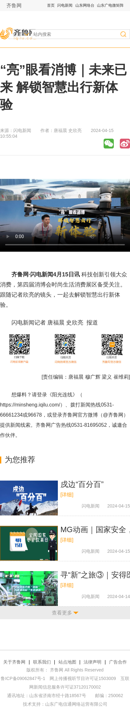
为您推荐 (20, 459)
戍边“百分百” (82, 484)
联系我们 (42, 661)
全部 (17, 34)
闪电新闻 (64, 5)
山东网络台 (84, 5)
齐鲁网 (14, 5)
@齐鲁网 (113, 415)
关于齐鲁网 (14, 661)
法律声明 (92, 661)
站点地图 (67, 661)
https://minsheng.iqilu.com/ (30, 404)
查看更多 (62, 612)
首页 (51, 5)
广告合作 (118, 661)
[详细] (66, 494)
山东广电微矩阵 (110, 5)
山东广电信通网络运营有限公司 (76, 704)
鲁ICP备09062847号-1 (23, 678)
